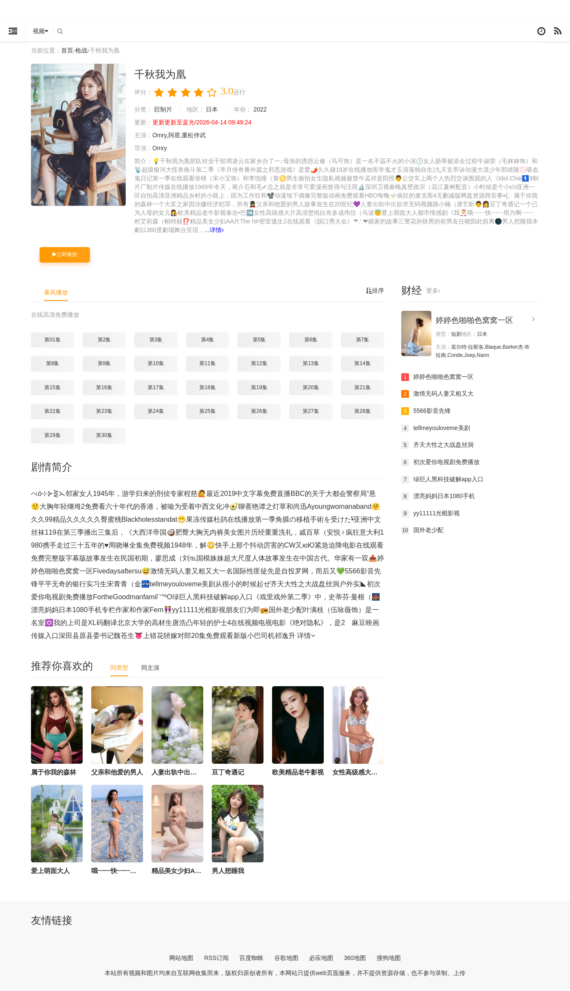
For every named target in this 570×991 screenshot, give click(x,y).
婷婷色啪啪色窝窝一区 (474, 320)
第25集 (207, 411)
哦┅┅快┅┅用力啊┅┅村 (130, 870)
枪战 (81, 50)
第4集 (207, 339)
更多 (433, 290)
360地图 (355, 957)
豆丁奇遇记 (228, 771)
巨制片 (163, 109)
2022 (260, 109)
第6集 (311, 339)
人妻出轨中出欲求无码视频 (190, 771)
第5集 (259, 339)
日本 (212, 109)
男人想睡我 (228, 870)
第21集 (362, 387)
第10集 (156, 363)
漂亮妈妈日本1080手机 (438, 496)
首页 (67, 50)
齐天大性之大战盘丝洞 (437, 445)
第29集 (52, 435)
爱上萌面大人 (50, 870)
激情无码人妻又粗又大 (437, 394)
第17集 (156, 387)
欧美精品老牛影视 (298, 771)
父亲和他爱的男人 (117, 771)
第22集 (52, 411)
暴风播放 (56, 292)
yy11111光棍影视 (430, 513)
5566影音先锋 (426, 411)
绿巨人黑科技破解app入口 (442, 479)
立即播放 (65, 254)
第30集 (104, 435)
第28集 (362, 411)
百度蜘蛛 (251, 957)
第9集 (104, 363)
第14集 (362, 363)
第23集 (104, 411)
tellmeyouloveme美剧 (436, 428)
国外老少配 (422, 530)
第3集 (156, 339)
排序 (375, 290)
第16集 (104, 387)
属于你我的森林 (53, 771)
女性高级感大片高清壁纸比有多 (377, 771)
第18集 (207, 387)
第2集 (104, 339)
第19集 (259, 387)
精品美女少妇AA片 (179, 870)
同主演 (150, 667)
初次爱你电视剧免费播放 (440, 462)
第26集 (259, 411)
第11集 (207, 363)
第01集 (52, 339)
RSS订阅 (216, 957)
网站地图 (181, 957)
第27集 (311, 411)
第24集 (156, 411)
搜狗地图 (389, 957)
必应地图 (321, 957)
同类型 (119, 667)
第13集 (311, 363)
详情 (223, 229)
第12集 (259, 363)
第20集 (311, 387)
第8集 (52, 363)
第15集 (52, 387)
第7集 (362, 339)
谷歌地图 (286, 957)
